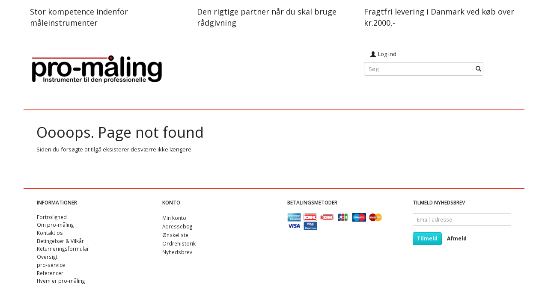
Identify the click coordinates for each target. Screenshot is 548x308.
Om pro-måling (55, 224)
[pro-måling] (97, 67)
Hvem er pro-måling (61, 280)
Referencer (50, 273)
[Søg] (478, 69)
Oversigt (47, 256)
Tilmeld (427, 238)
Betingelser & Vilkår (60, 240)
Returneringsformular (63, 248)
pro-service (51, 264)
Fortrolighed (52, 216)
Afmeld (457, 238)
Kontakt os (50, 232)
